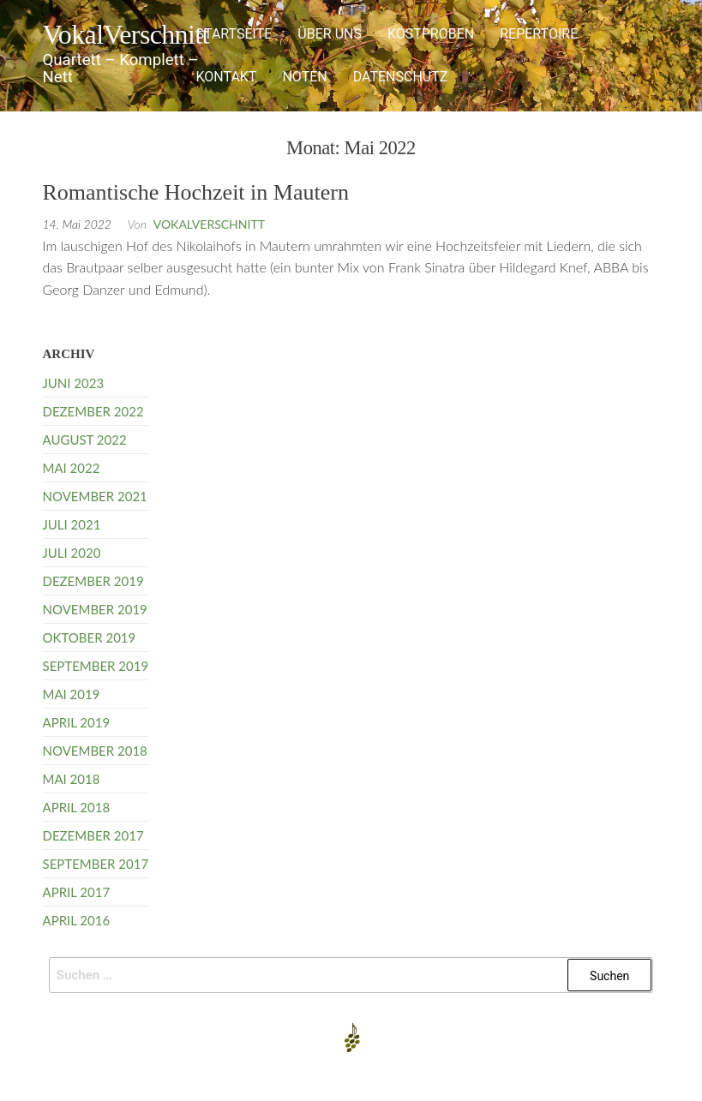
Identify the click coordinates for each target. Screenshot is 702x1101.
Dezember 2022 (93, 411)
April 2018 (77, 807)
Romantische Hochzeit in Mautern (196, 192)
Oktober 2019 (89, 637)
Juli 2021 (72, 524)
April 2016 (77, 920)
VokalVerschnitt (126, 34)
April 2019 (77, 722)
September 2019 (96, 665)
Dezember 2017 (93, 835)
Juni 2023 (74, 383)
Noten (304, 77)
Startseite (233, 34)
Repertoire (539, 34)
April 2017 (77, 892)
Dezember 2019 (93, 581)
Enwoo (337, 1073)
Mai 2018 (71, 779)
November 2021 (95, 496)
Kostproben (430, 34)
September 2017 (96, 863)
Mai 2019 (71, 694)
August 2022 (85, 439)
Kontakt (225, 77)
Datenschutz (400, 77)
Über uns (329, 34)
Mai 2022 (71, 468)
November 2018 (95, 750)
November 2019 (95, 609)
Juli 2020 (72, 552)
